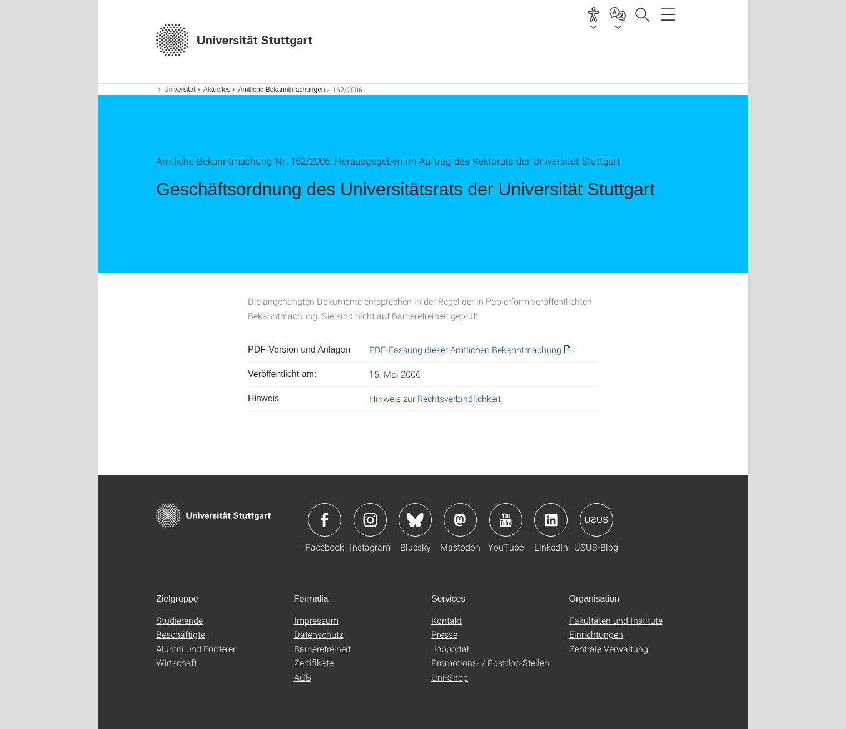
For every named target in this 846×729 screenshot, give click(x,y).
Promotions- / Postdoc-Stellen (490, 662)
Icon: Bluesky (415, 520)
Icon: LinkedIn (551, 520)
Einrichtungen (596, 634)
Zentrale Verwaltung (608, 648)
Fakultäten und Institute (616, 620)
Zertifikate (314, 662)
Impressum (316, 620)
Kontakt (446, 620)
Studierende (179, 620)
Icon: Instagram (370, 520)
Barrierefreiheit (322, 648)
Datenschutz (319, 634)
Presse (444, 634)
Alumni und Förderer (196, 648)
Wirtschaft (176, 662)
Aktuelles (217, 89)
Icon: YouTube (505, 520)
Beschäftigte (180, 634)
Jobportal (450, 648)
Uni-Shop (449, 677)
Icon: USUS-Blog (596, 520)
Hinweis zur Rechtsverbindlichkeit (435, 398)
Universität (180, 89)
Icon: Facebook (324, 520)
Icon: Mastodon (460, 520)
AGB (302, 677)
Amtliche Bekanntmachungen (281, 89)
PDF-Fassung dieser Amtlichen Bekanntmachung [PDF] (465, 349)
